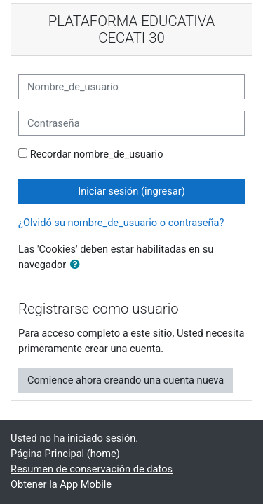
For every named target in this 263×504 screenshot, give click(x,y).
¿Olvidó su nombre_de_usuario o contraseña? (121, 222)
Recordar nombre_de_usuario (96, 154)
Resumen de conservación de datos (92, 469)
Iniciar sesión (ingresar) (131, 191)
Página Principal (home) (65, 453)
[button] (78, 265)
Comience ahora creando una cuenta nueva (125, 380)
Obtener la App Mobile (61, 484)
